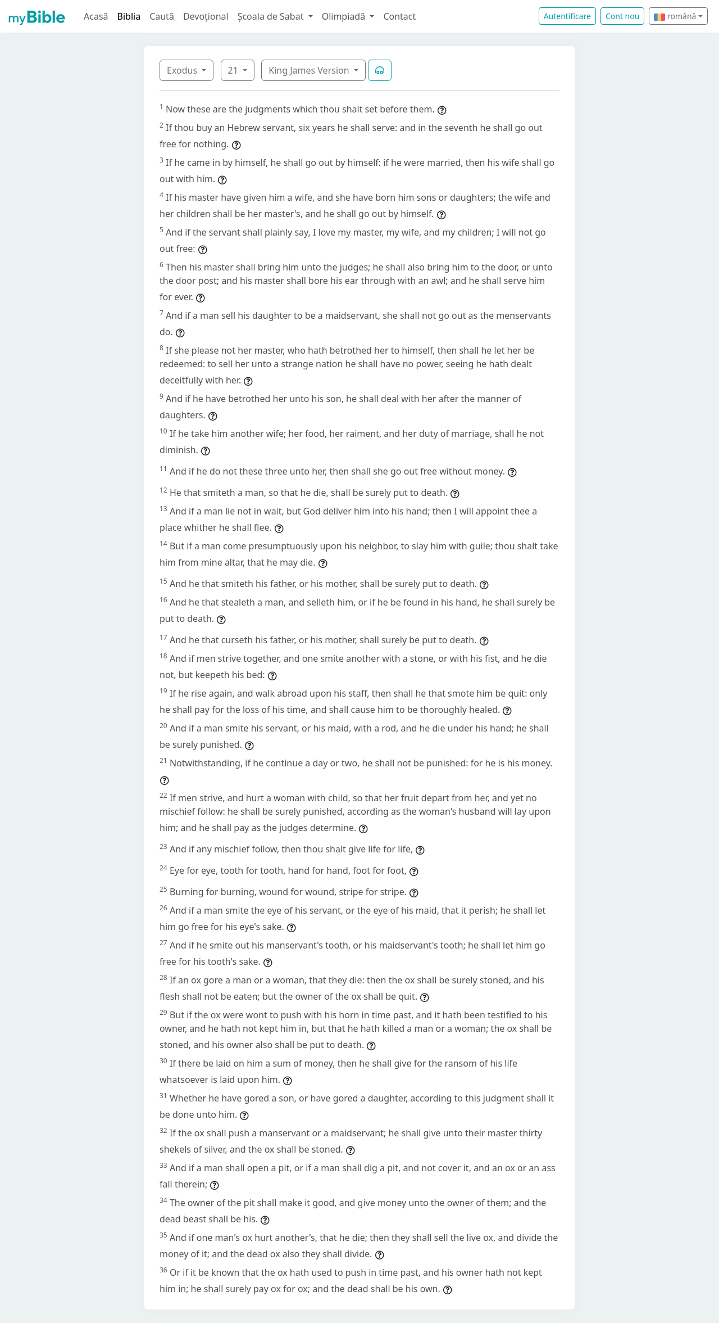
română (675, 16)
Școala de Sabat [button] (272, 16)
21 (234, 70)
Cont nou (622, 16)
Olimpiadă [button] (345, 16)
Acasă (96, 16)
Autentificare (567, 16)
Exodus (183, 70)
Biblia (129, 16)
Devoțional (206, 16)
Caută (161, 16)
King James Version (310, 70)
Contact (399, 16)
